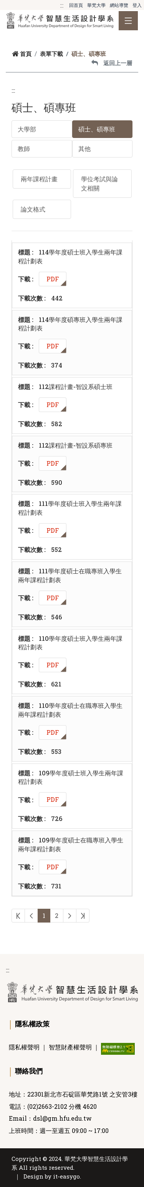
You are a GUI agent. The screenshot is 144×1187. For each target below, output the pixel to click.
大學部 (27, 129)
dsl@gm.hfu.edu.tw (62, 1118)
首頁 (21, 53)
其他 (84, 148)
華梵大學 (96, 5)
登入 (137, 5)
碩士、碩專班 (96, 129)
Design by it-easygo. (52, 1176)
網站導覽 (119, 5)
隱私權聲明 (24, 1047)
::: (61, 5)
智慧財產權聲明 (70, 1047)
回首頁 (76, 5)
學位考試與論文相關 (99, 183)
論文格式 (33, 209)
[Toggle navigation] (128, 20)
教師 (24, 148)
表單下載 (51, 53)
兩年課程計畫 (39, 179)
